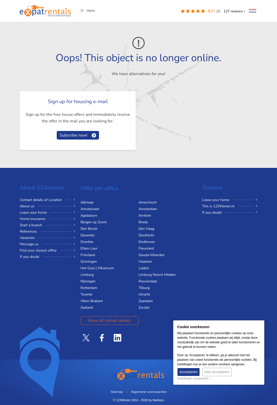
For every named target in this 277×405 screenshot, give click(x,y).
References (28, 231)
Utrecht (144, 294)
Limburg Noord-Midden (157, 274)
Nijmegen (88, 281)
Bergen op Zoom (94, 222)
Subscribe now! (73, 135)
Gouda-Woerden (151, 255)
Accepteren (188, 372)
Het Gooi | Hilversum (97, 268)
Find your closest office (38, 250)
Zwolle (143, 307)
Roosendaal (147, 281)
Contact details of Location (41, 199)
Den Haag (146, 228)
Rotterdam (89, 287)
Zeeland (87, 307)
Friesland (88, 255)
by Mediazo (156, 400)
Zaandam (145, 301)
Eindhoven (146, 241)
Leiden (143, 268)
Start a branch (31, 225)
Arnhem (144, 215)
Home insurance (32, 218)
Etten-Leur (89, 248)
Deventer (88, 235)
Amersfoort (147, 202)
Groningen (89, 261)
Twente (86, 294)
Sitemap (117, 392)
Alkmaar (87, 202)
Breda (143, 222)
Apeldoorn (89, 215)
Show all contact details (109, 320)
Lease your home (33, 212)
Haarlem (145, 261)
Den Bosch (89, 228)
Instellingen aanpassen (194, 378)
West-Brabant (92, 301)
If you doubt (29, 256)
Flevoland (146, 248)
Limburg (87, 274)
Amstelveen (90, 209)
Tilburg (144, 287)
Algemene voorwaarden (149, 392)
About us (27, 206)
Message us (29, 244)
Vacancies (27, 237)
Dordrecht (146, 235)
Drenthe (87, 241)
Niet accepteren (217, 372)
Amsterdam (147, 209)
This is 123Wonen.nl (218, 206)
